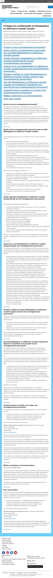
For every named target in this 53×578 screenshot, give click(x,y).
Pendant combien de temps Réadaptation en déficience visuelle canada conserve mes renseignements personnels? (25, 76)
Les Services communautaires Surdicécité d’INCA (14, 559)
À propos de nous (22, 11)
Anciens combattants (16, 13)
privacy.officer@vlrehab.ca (9, 432)
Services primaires (6, 540)
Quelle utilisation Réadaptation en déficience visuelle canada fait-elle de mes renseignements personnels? (25, 60)
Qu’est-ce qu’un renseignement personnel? (24, 47)
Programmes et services (44, 11)
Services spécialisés (7, 542)
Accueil (13, 11)
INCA (3, 557)
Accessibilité (5, 547)
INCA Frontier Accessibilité (8, 564)
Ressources (47, 13)
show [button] (2, 1)
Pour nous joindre (12, 99)
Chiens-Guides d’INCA (7, 562)
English (49, 1)
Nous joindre (32, 560)
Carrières (4, 545)
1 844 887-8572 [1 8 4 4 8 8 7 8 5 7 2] (33, 563)
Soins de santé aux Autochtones (33, 13)
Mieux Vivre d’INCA (6, 560)
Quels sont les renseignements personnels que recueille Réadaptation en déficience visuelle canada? (24, 52)
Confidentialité (19, 572)
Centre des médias (6, 549)
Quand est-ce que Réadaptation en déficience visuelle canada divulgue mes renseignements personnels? (26, 68)
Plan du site (5, 572)
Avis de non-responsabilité (30, 572)
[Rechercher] (37, 7)
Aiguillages (32, 11)
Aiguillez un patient (6, 538)
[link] (7, 552)
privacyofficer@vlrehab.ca (9, 518)
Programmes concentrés (8, 543)
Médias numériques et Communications (22, 96)
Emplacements (47, 16)
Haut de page (6, 126)
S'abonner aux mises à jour (35, 566)
